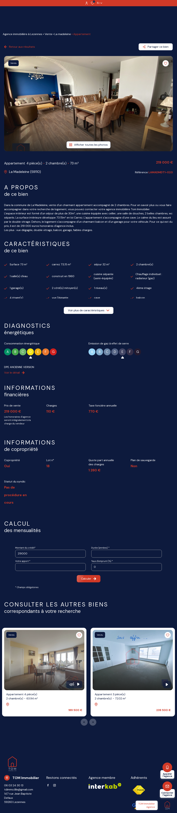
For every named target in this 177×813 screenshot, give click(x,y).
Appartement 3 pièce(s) (110, 696)
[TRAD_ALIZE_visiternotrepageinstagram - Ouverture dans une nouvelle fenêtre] (54, 785)
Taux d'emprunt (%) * (102, 561)
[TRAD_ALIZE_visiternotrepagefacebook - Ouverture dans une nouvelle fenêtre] (48, 785)
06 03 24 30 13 (13, 785)
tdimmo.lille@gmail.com (18, 789)
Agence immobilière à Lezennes (22, 34)
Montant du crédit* (25, 547)
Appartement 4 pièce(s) (22, 696)
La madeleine (62, 34)
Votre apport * (22, 561)
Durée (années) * (100, 547)
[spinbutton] (126, 567)
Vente (48, 34)
